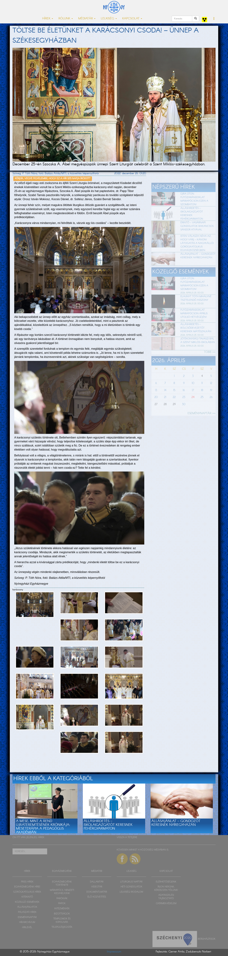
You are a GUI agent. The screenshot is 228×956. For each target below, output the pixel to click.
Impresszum (114, 952)
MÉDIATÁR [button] (86, 18)
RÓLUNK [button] (65, 18)
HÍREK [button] (47, 18)
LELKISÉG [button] (109, 18)
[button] (214, 18)
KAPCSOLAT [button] (132, 18)
